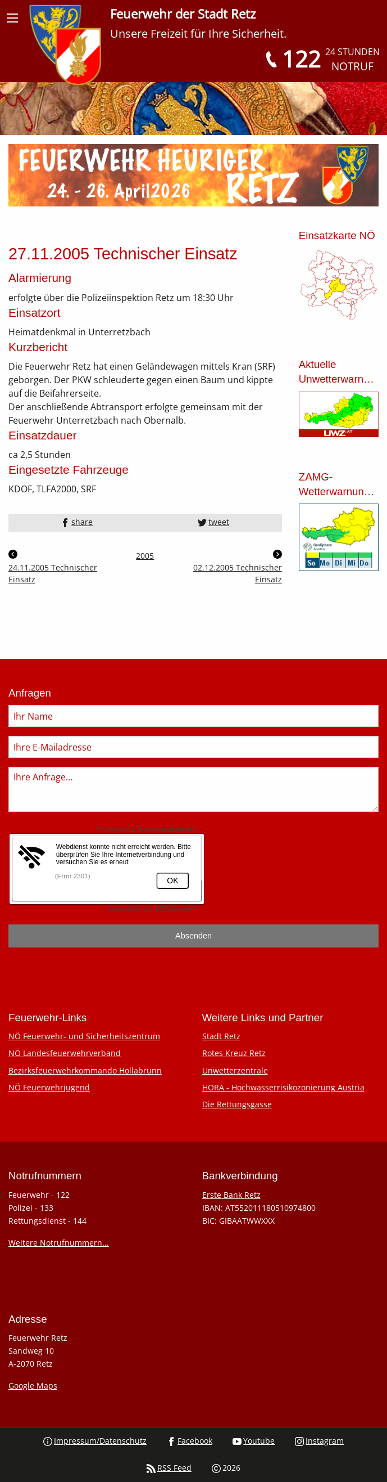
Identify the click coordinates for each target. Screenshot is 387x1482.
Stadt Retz (221, 1036)
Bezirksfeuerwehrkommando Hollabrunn (85, 1070)
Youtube (254, 1440)
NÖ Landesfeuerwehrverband (64, 1053)
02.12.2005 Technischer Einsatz (237, 567)
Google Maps (32, 1385)
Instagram (319, 1440)
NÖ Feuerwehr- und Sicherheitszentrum (84, 1036)
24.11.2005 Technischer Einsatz (52, 567)
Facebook (189, 1440)
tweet (213, 522)
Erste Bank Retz (231, 1194)
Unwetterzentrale (235, 1070)
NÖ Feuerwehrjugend (49, 1087)
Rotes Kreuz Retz (234, 1053)
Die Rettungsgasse (237, 1104)
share (77, 522)
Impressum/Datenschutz (95, 1440)
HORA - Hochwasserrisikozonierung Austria (283, 1087)
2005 (145, 555)
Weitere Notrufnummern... (58, 1242)
